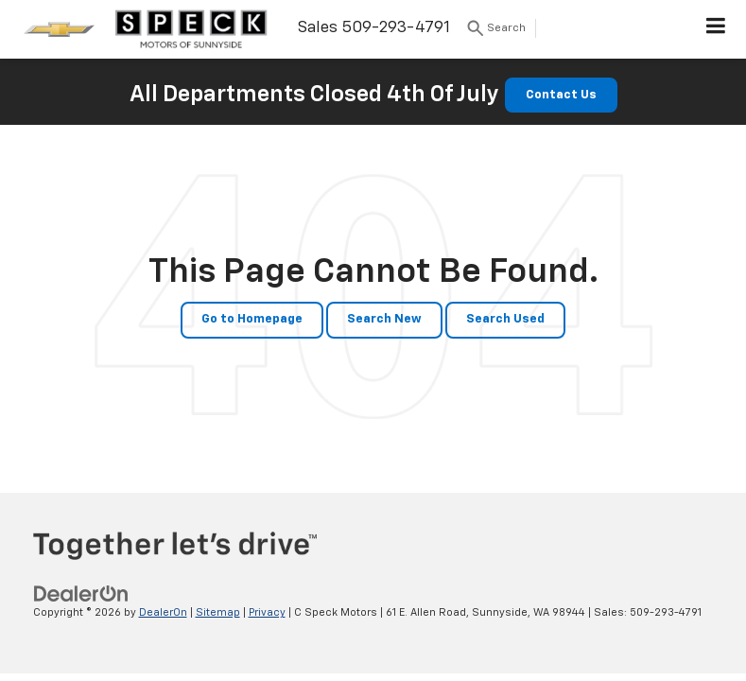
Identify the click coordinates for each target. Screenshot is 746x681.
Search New (384, 319)
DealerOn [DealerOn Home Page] (163, 612)
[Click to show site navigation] (716, 29)
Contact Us (561, 95)
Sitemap (218, 612)
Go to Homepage (252, 319)
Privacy (267, 612)
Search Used (505, 319)
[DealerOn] (81, 593)
